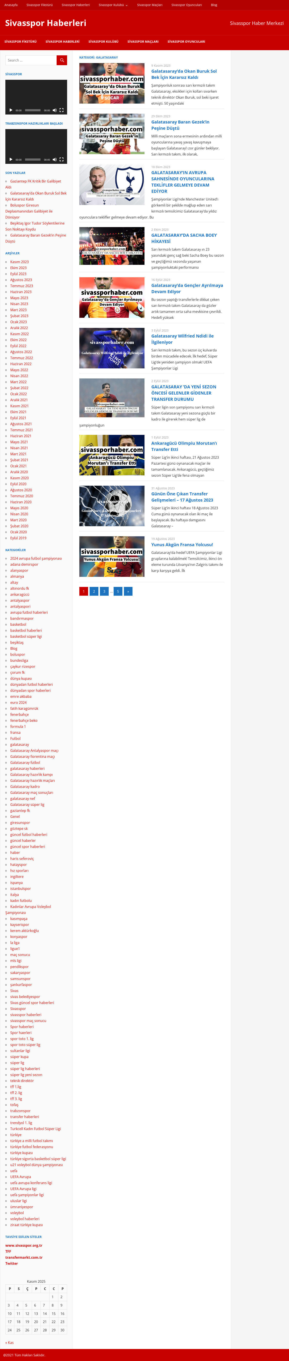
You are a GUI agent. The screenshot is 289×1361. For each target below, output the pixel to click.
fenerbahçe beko (24, 720)
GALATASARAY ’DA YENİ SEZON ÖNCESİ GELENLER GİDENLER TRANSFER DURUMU (183, 393)
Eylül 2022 (18, 346)
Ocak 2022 (18, 394)
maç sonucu (20, 954)
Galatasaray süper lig (27, 804)
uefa (13, 1170)
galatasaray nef (22, 798)
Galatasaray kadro (25, 786)
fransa (15, 732)
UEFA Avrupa (20, 1176)
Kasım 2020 (19, 478)
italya (14, 894)
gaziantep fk (20, 810)
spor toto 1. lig (22, 1038)
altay (14, 582)
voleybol (17, 1212)
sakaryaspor (20, 972)
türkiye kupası (21, 1152)
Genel (15, 816)
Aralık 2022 (19, 328)
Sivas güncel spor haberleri (32, 1002)
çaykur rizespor (22, 666)
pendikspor (19, 966)
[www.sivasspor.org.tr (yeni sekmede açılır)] (23, 1245)
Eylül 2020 (18, 484)
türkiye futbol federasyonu (31, 1146)
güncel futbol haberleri (28, 834)
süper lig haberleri (25, 1068)
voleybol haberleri (24, 1218)
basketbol (18, 624)
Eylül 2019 (18, 538)
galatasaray (19, 744)
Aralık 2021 (19, 400)
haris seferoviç (22, 858)
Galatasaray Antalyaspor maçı (34, 750)
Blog (214, 5)
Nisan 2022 (19, 376)
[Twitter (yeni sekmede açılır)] (11, 1263)
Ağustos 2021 (21, 424)
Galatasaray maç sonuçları (31, 792)
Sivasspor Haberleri (76, 5)
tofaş (14, 1104)
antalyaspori (20, 606)
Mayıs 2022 (19, 370)
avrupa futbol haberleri (29, 612)
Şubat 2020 (19, 526)
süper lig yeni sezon (26, 1074)
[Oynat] (11, 110)
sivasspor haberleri (25, 1014)
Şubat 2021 (19, 460)
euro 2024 (18, 702)
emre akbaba (21, 696)
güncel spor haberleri (27, 846)
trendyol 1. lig (21, 1122)
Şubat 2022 (19, 388)
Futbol (15, 738)
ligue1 (15, 948)
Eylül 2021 (18, 418)
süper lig (17, 1062)
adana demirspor (24, 564)
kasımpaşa (18, 918)
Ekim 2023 (18, 267)
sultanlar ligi (20, 1050)
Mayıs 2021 (19, 442)
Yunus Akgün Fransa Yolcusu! (182, 544)
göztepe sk (19, 828)
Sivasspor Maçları (150, 5)
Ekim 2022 (18, 340)
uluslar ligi (18, 1200)
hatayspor (18, 864)
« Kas (9, 1342)
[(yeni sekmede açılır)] (23, 1257)
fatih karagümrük (24, 708)
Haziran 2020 (21, 502)
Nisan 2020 (19, 514)
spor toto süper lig (25, 1044)
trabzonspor (20, 1110)
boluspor (17, 654)
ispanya (16, 882)
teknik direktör (22, 1080)
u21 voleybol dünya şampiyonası (36, 1164)
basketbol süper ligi (26, 636)
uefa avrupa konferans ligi (31, 1182)
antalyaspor (20, 600)
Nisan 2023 (19, 303)
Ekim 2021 (18, 412)
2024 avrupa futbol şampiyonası (36, 558)
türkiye (15, 1134)
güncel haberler (23, 840)
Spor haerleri (21, 1032)
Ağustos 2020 (21, 490)
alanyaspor (19, 570)
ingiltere (17, 876)
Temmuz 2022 (21, 358)
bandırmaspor (22, 618)
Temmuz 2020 (21, 496)
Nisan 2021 (19, 448)
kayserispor (19, 924)
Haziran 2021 (21, 436)
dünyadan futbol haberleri (31, 684)
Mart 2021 (18, 454)
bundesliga (19, 660)
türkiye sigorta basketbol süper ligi (38, 1158)
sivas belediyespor (25, 996)
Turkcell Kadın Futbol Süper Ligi (35, 1128)
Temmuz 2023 (21, 285)
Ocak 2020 (18, 532)
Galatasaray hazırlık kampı (31, 774)
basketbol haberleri (26, 630)
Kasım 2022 (19, 334)
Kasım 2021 (19, 406)
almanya (17, 576)
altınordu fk (19, 588)
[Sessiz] (55, 110)
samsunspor (20, 978)
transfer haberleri (24, 1116)
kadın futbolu (21, 900)
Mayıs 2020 (19, 508)
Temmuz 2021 (21, 430)
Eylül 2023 (18, 273)
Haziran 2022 (21, 364)
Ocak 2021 (18, 466)
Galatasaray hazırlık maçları (32, 780)
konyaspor (18, 936)
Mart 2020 (18, 520)
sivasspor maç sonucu (28, 1020)
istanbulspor (20, 888)
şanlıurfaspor (21, 984)
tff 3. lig (16, 1098)
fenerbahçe (19, 714)
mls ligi (15, 960)
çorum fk (17, 672)
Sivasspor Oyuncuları (187, 5)
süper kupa (19, 1056)
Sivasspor (18, 1008)
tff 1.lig (15, 1086)
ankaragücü (19, 594)
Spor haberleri (22, 1026)
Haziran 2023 (21, 291)
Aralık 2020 (19, 472)
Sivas (14, 990)
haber (15, 852)
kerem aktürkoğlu (24, 930)
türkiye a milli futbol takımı (31, 1140)
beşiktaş (17, 642)
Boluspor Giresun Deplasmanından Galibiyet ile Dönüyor (29, 211)
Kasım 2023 (19, 261)
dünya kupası (21, 678)
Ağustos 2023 (21, 279)
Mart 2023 (18, 309)
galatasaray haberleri (27, 768)
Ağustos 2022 (21, 352)
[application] (36, 97)
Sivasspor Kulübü (111, 5)
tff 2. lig (16, 1092)
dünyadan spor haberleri (30, 690)
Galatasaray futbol (25, 762)
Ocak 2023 (18, 322)
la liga (15, 942)
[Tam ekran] (61, 110)
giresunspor (20, 822)
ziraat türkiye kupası (26, 1224)
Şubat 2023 (19, 315)
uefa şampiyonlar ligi (27, 1194)
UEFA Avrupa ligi (23, 1188)
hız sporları (19, 870)
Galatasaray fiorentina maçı (32, 756)
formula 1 (18, 726)
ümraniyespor (21, 1206)
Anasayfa (11, 5)
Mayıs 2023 (19, 297)
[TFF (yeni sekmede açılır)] (8, 1251)
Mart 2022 (18, 382)
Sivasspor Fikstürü (40, 5)
